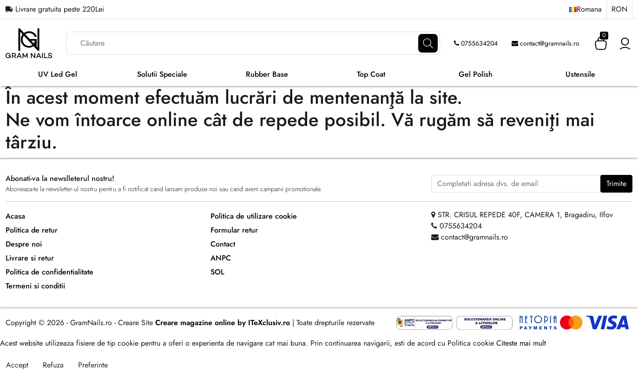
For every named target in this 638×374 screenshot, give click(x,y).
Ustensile (580, 74)
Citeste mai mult (521, 343)
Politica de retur (32, 230)
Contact (222, 244)
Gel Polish (476, 74)
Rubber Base (267, 74)
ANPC (220, 258)
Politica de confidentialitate (49, 272)
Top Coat (371, 74)
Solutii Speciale (162, 74)
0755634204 (476, 43)
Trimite (616, 183)
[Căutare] (428, 43)
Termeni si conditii (35, 285)
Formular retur (234, 230)
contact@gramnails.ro (545, 43)
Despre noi (24, 244)
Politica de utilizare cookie (253, 216)
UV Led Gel (57, 74)
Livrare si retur (30, 258)
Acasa (15, 216)
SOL (217, 272)
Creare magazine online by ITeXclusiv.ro (222, 322)
